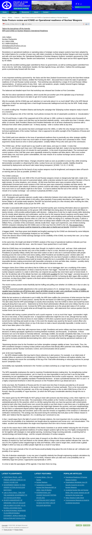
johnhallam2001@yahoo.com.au (14, 46)
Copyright (4, 525)
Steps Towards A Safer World (74, 498)
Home (4, 17)
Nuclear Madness (41, 482)
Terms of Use (8, 529)
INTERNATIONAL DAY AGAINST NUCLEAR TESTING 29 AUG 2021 (46, 495)
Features (17, 17)
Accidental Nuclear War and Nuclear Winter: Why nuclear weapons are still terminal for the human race (77, 492)
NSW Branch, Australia (21, 8)
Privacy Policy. (19, 529)
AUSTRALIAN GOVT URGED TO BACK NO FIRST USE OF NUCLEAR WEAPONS (45, 502)
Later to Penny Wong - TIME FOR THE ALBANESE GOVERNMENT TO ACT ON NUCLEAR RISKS (15, 495)
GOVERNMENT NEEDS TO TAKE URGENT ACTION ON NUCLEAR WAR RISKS (14, 487)
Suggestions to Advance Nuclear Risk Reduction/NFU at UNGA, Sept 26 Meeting (46, 487)
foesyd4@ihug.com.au (10, 48)
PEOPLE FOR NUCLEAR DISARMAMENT (21, 4)
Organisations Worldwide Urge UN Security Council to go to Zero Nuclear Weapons (76, 485)
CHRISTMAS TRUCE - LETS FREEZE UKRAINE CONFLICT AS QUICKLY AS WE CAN (15, 479)
